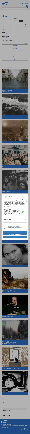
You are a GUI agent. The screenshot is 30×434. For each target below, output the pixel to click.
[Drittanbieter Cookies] (23, 219)
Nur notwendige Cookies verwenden (15, 236)
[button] (25, 212)
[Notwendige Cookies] (23, 212)
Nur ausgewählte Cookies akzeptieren (15, 234)
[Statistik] (23, 226)
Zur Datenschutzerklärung (7, 206)
